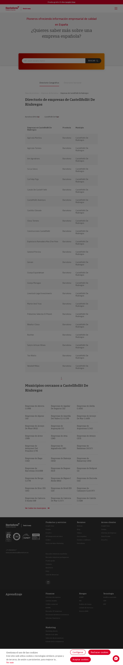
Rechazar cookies (99, 652)
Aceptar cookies (81, 659)
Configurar (78, 652)
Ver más (10, 662)
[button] (116, 658)
